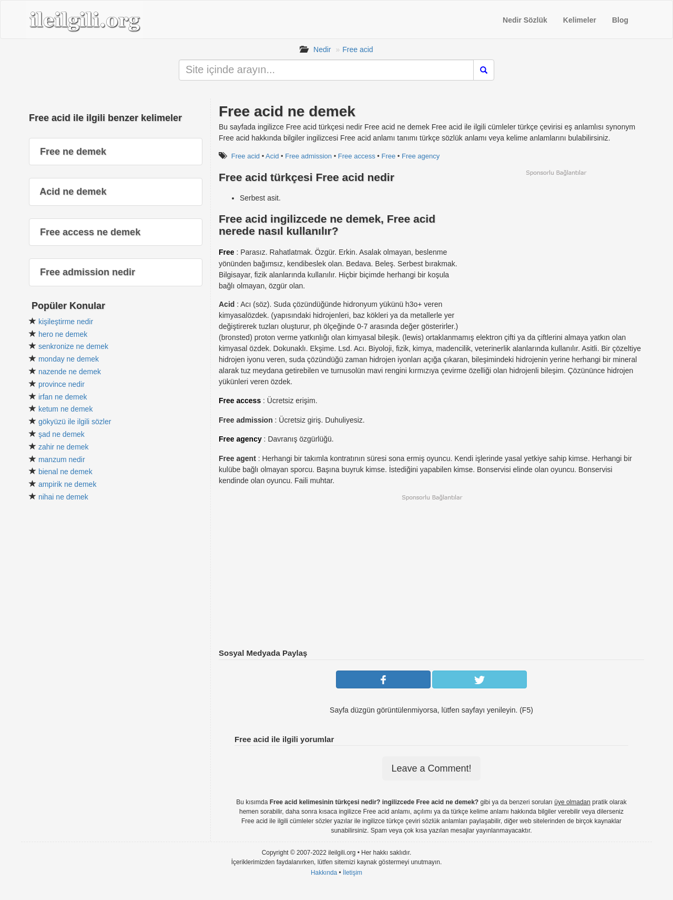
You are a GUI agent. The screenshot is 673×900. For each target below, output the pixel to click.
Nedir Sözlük (525, 20)
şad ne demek (61, 434)
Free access (356, 156)
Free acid (357, 49)
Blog (620, 20)
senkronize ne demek (73, 346)
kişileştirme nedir (65, 321)
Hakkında (324, 872)
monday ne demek (68, 359)
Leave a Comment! (431, 768)
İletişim (352, 872)
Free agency (421, 156)
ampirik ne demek (67, 484)
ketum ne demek (65, 409)
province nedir (61, 384)
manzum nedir (61, 459)
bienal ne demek (65, 471)
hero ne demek (62, 334)
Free (388, 156)
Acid (272, 156)
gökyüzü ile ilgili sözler (74, 421)
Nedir (322, 49)
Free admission (308, 156)
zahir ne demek (63, 447)
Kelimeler (579, 20)
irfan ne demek (62, 397)
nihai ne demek (63, 497)
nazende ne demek (69, 371)
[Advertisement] (555, 250)
